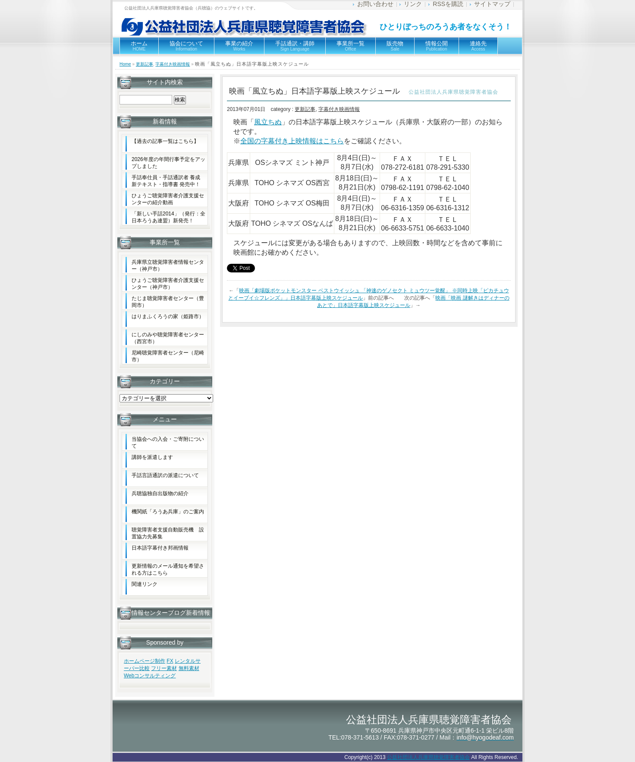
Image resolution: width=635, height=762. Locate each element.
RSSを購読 (448, 3)
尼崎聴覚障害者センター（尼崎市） (168, 356)
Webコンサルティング (150, 676)
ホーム (139, 45)
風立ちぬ (268, 122)
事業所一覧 (350, 45)
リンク (413, 3)
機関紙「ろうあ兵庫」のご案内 (168, 512)
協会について (186, 45)
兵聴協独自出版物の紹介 (160, 493)
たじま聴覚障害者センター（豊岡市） (168, 301)
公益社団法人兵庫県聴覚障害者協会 (428, 757)
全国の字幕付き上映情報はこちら (292, 141)
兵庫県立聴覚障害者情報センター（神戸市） (168, 265)
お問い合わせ (375, 3)
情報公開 (436, 45)
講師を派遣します (152, 457)
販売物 (395, 45)
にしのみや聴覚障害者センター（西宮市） (168, 338)
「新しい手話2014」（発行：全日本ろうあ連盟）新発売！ (168, 217)
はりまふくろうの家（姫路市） (168, 316)
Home (125, 64)
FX (170, 661)
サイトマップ (492, 3)
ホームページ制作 (144, 661)
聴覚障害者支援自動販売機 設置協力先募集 (168, 533)
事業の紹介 (239, 45)
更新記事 (144, 64)
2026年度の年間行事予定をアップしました (168, 162)
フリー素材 (164, 668)
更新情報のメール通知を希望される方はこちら (168, 569)
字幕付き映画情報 (172, 64)
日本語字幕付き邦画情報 (160, 548)
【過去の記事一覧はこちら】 (165, 141)
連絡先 (478, 45)
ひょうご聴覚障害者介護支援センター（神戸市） (168, 283)
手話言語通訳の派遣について (165, 475)
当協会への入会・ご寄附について (168, 442)
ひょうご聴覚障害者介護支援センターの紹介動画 (168, 199)
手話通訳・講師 (294, 45)
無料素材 (189, 668)
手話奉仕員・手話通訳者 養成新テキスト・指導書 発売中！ (166, 180)
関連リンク (144, 584)
